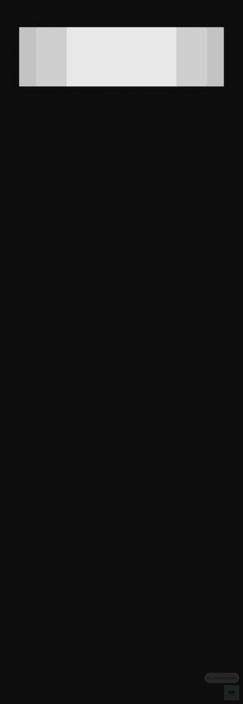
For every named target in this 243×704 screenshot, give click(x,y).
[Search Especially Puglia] (77, 15)
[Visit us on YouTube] (231, 553)
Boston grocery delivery (82, 573)
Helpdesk (153, 576)
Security (153, 603)
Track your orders (158, 570)
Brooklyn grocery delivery (83, 586)
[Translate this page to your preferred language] (156, 15)
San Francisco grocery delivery (87, 653)
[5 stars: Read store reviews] (33, 63)
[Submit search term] (104, 15)
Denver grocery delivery (82, 613)
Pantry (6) (15, 148)
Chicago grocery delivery (83, 606)
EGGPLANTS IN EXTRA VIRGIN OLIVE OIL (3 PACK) (171, 361)
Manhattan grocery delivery (85, 626)
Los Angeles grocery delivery (85, 620)
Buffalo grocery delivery (82, 593)
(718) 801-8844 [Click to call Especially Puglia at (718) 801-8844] (33, 76)
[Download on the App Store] (193, 566)
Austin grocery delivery (82, 566)
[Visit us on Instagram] (220, 553)
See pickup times (25, 107)
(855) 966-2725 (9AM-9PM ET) (175, 3)
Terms (151, 590)
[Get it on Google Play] (220, 566)
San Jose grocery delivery (84, 659)
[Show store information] (33, 39)
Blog (150, 596)
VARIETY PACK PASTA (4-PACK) (156, 370)
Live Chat (230, 3)
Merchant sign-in (130, 584)
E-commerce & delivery (128, 559)
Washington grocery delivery (86, 673)
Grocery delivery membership (158, 561)
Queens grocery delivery (83, 640)
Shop (15, 96)
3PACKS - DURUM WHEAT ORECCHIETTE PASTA (51, 353)
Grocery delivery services (129, 576)
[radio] (36, 177)
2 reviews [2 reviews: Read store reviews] (33, 68)
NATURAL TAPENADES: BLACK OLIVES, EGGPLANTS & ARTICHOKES (62, 370)
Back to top (121, 484)
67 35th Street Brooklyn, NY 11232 (33, 72)
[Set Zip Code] (214, 15)
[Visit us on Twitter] (196, 553)
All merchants (128, 551)
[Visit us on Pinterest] (208, 553)
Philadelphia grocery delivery (86, 633)
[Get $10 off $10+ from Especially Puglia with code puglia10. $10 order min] (156, 85)
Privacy (152, 583)
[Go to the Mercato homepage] (23, 15)
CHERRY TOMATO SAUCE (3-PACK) (159, 353)
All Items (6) (18, 139)
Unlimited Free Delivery (42, 3)
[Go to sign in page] (182, 15)
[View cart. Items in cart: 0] (235, 15)
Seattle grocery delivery (83, 666)
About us (124, 591)
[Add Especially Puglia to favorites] (54, 36)
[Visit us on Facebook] (185, 553)
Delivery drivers (128, 568)
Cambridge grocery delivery (85, 600)
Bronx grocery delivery (81, 580)
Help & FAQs (209, 3)
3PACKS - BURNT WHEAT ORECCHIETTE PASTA (51, 361)
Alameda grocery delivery (84, 560)
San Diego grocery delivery (84, 646)
